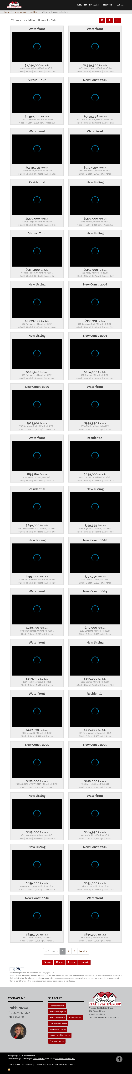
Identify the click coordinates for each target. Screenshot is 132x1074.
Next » (83, 951)
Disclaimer (40, 1064)
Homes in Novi (75, 1017)
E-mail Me (18, 1017)
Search (84, 962)
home (6, 12)
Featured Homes (57, 1041)
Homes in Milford (57, 1017)
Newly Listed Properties (60, 1035)
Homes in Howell (57, 1005)
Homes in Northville (58, 1023)
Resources (108, 4)
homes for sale (19, 12)
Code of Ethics (14, 1064)
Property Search (92, 4)
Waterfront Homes (58, 1029)
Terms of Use (60, 1064)
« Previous (51, 951)
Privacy (50, 1064)
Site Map (71, 1064)
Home (79, 4)
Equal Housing (28, 1064)
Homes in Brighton (58, 1011)
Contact (121, 4)
